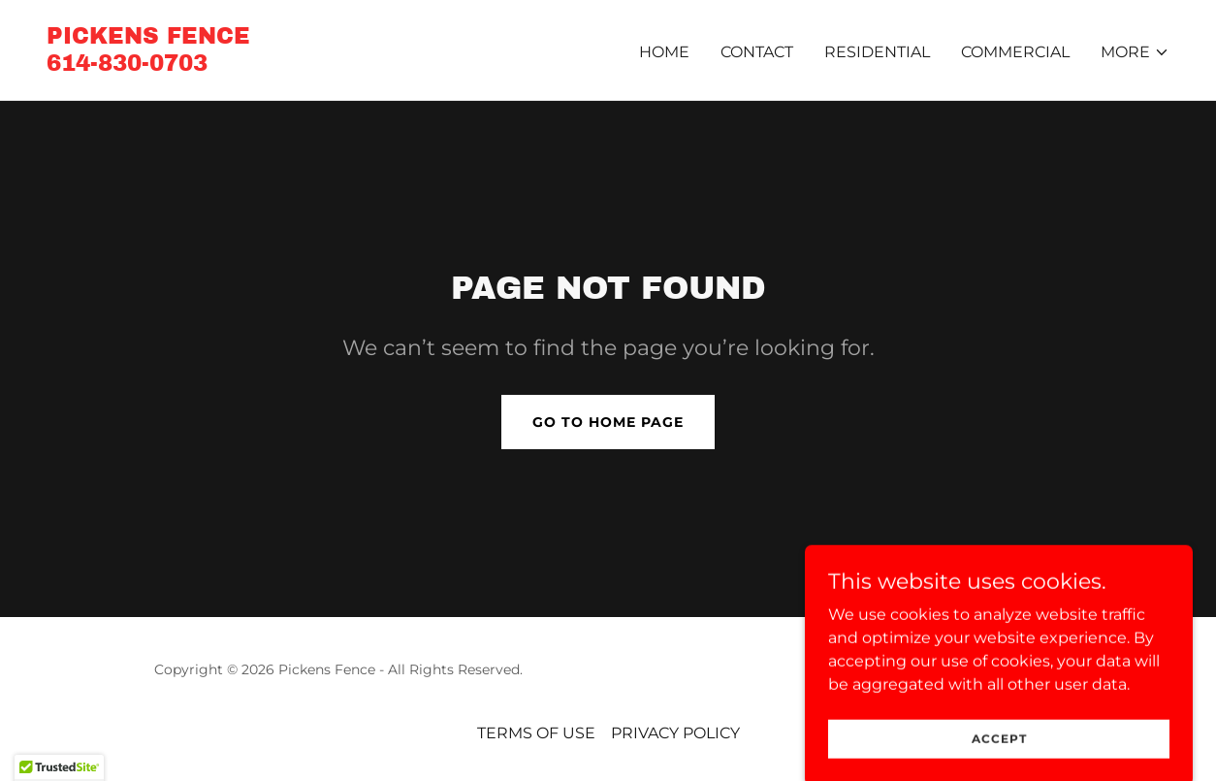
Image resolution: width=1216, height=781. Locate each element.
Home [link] (664, 52)
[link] (148, 65)
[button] (1135, 52)
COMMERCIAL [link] (1015, 52)
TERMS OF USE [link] (536, 733)
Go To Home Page (608, 422)
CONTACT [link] (756, 52)
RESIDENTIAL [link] (877, 52)
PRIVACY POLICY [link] (675, 733)
